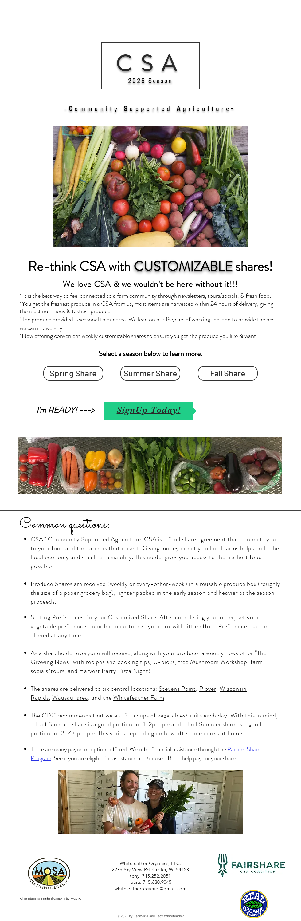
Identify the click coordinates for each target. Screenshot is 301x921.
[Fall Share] (228, 373)
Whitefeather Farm (138, 697)
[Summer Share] (150, 373)
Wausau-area (70, 697)
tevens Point (179, 688)
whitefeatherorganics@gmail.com (151, 888)
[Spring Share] (73, 373)
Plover (207, 688)
